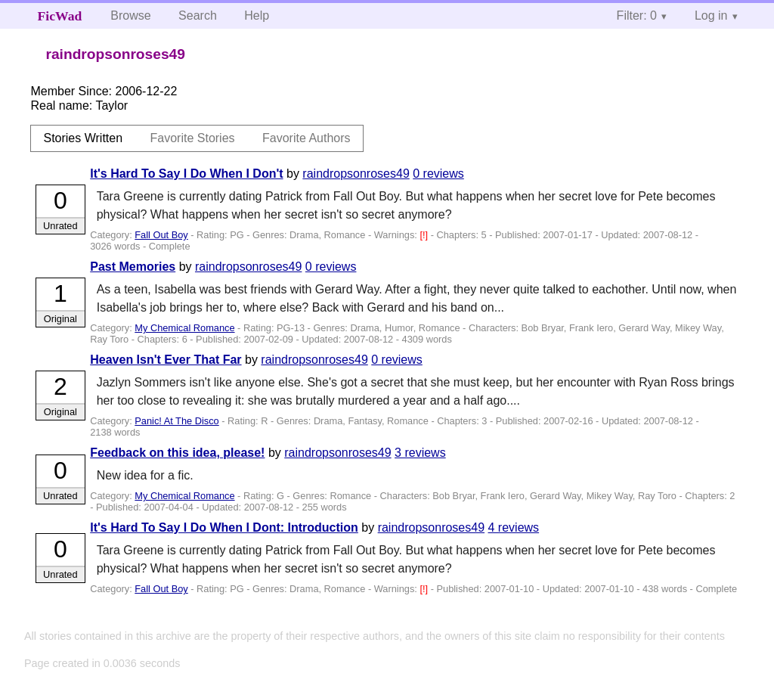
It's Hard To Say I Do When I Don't (186, 173)
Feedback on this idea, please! (177, 452)
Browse (130, 15)
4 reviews (514, 527)
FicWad (60, 15)
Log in (711, 15)
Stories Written (82, 138)
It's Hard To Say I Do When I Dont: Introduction (224, 527)
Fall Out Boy (161, 234)
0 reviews (438, 173)
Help (256, 15)
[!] (425, 234)
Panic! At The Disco (176, 421)
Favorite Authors (306, 138)
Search (197, 15)
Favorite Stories (192, 138)
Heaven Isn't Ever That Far (165, 359)
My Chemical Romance (184, 328)
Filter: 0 (637, 15)
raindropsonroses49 (355, 173)
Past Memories (132, 266)
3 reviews (420, 452)
